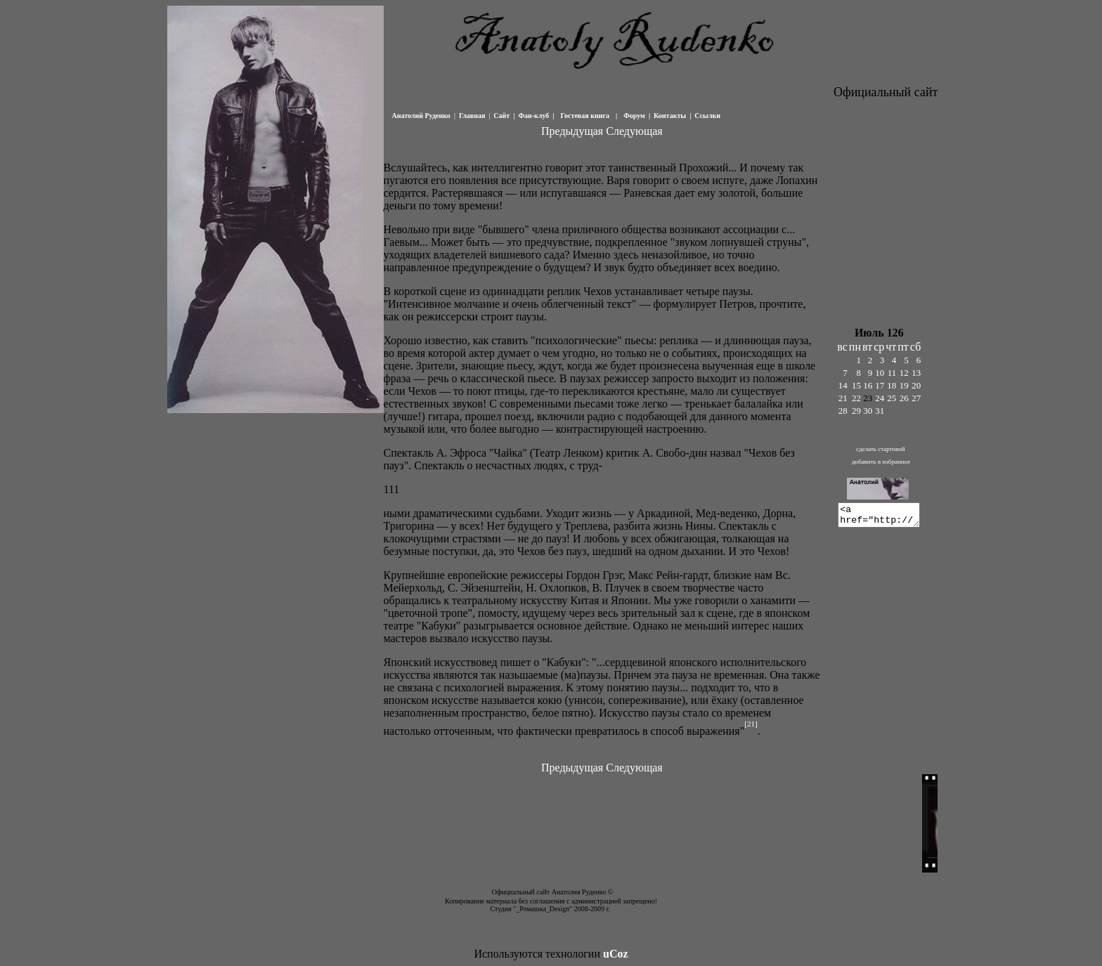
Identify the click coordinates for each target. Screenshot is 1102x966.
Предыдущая (572, 131)
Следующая (634, 131)
